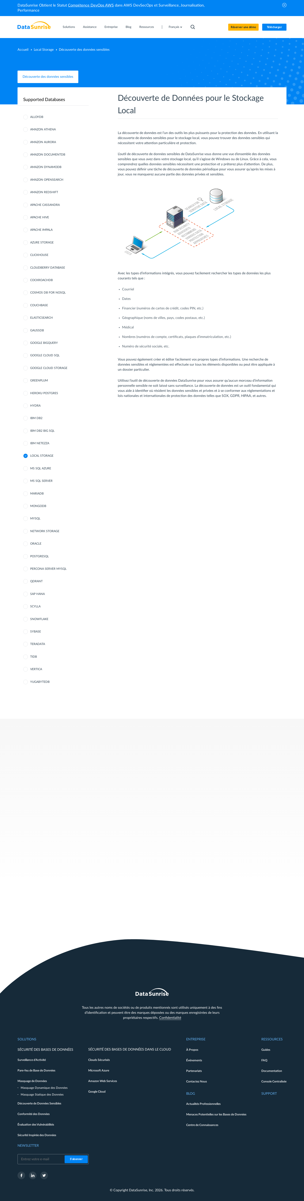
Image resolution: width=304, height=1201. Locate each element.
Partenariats (194, 1071)
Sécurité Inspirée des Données (37, 1135)
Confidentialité (170, 1017)
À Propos (192, 1049)
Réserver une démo (243, 27)
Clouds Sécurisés (99, 1060)
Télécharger (274, 27)
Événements (194, 1060)
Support (269, 1093)
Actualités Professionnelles (203, 1104)
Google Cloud (97, 1091)
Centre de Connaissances (202, 1125)
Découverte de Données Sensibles (39, 1103)
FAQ (264, 1060)
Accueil (23, 49)
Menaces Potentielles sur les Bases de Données (216, 1114)
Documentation (271, 1071)
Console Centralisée (273, 1081)
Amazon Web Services (102, 1081)
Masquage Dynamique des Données (44, 1087)
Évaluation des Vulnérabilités (36, 1124)
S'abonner (76, 1159)
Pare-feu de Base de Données (36, 1070)
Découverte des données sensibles (48, 76)
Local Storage (44, 49)
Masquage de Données (32, 1081)
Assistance (89, 27)
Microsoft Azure (98, 1070)
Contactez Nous (196, 1081)
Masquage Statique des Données (42, 1094)
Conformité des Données (34, 1114)
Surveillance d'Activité (32, 1060)
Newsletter (28, 1145)
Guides (265, 1049)
